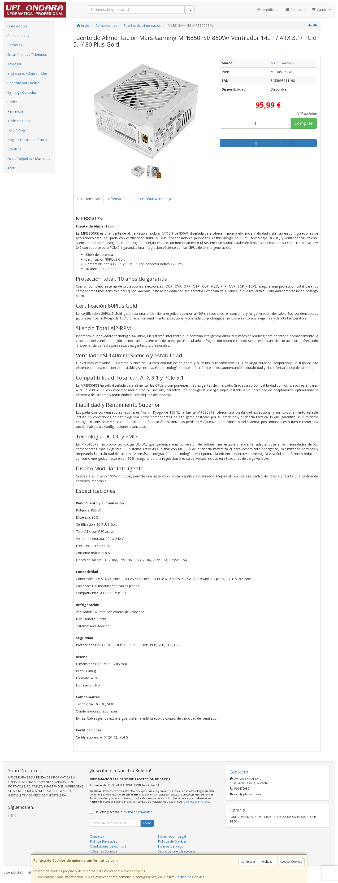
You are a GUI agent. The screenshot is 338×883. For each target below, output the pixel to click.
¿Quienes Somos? (103, 851)
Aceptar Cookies (291, 862)
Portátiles (14, 45)
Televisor (14, 64)
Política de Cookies (189, 877)
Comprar (304, 123)
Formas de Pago (170, 846)
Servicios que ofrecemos (177, 851)
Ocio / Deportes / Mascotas (28, 158)
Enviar (147, 823)
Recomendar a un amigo (153, 199)
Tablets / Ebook (19, 120)
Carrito (321, 9)
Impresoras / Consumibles (27, 73)
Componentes (18, 35)
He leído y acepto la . (124, 812)
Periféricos (15, 111)
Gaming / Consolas (21, 92)
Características (88, 199)
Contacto (295, 9)
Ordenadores (17, 26)
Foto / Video (16, 130)
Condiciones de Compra (108, 846)
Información (117, 199)
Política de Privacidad (197, 801)
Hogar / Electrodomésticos (27, 139)
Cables (12, 102)
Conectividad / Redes (23, 83)
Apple (11, 168)
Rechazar (267, 862)
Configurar (248, 862)
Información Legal (172, 836)
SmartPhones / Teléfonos (27, 54)
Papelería (14, 149)
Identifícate (267, 9)
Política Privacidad (103, 841)
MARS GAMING (282, 63)
